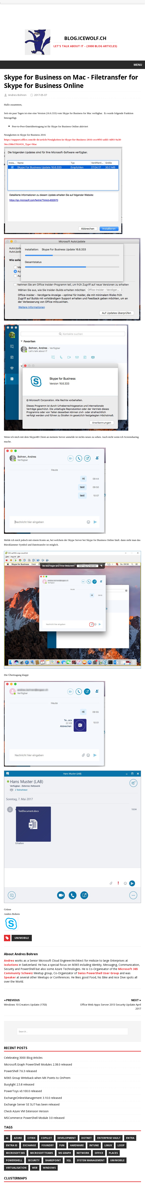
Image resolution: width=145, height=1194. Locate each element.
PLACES (113, 1153)
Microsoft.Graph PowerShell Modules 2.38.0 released (38, 1064)
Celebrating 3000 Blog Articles (23, 1058)
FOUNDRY (48, 1145)
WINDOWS (49, 1167)
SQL (68, 1160)
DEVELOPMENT (66, 1138)
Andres (9, 960)
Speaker (10, 977)
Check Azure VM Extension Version (26, 1111)
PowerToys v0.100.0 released (23, 1091)
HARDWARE (77, 1145)
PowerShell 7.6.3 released (20, 1071)
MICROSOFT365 (15, 1153)
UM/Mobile (22, 938)
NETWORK (83, 1153)
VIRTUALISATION (16, 1167)
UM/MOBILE (117, 1160)
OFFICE (99, 1153)
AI (7, 1138)
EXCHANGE (29, 1145)
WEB (34, 1167)
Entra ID (11, 1145)
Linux (108, 1145)
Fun (61, 1145)
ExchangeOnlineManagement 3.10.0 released (33, 1098)
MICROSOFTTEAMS (41, 1153)
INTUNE (94, 1145)
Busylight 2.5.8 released (19, 1084)
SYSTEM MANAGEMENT (91, 1160)
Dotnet (86, 1138)
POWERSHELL (14, 1160)
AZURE (18, 1138)
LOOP (121, 1145)
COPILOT (46, 1138)
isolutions (11, 965)
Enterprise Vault (109, 1138)
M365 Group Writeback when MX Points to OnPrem (37, 1078)
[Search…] (72, 1031)
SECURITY (34, 1160)
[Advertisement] (72, 13)
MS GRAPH (64, 1153)
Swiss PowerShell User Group (98, 973)
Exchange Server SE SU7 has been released (31, 1104)
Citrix (31, 1138)
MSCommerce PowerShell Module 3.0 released (34, 1118)
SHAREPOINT (53, 1160)
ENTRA (130, 1138)
